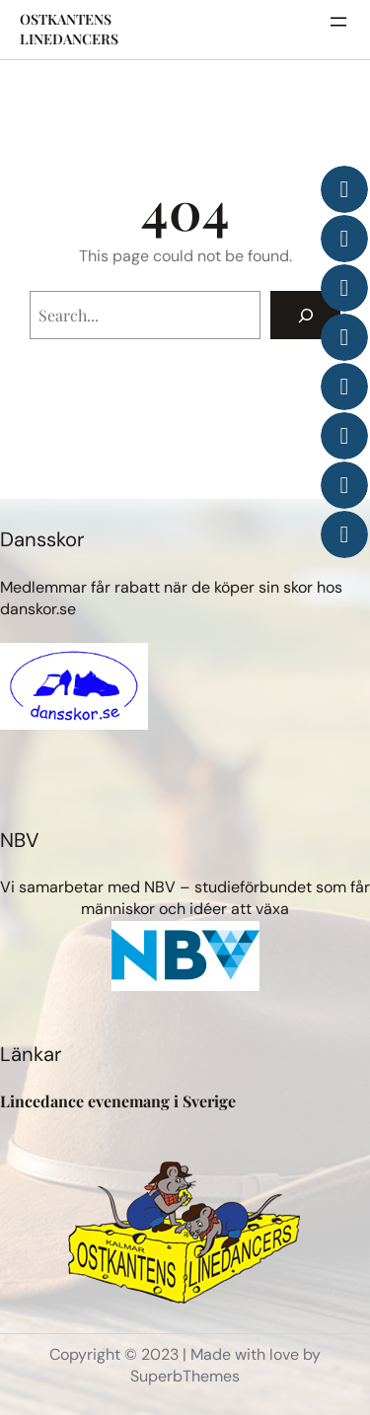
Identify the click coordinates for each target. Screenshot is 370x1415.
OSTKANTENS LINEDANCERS (69, 29)
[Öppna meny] (338, 22)
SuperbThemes (185, 1376)
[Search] (305, 315)
